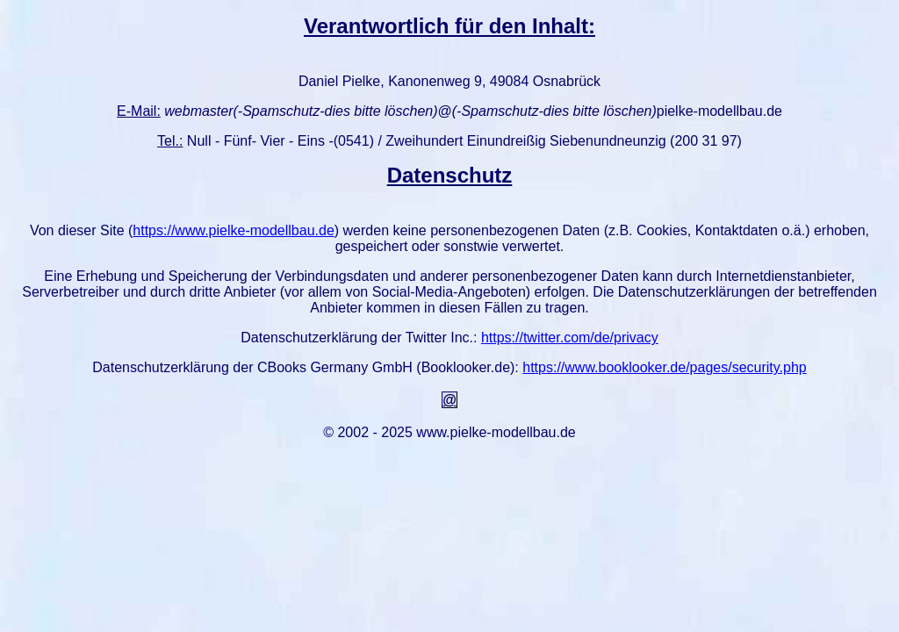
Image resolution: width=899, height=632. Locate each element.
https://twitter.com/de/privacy (569, 337)
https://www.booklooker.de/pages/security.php (664, 367)
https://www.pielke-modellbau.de (233, 230)
